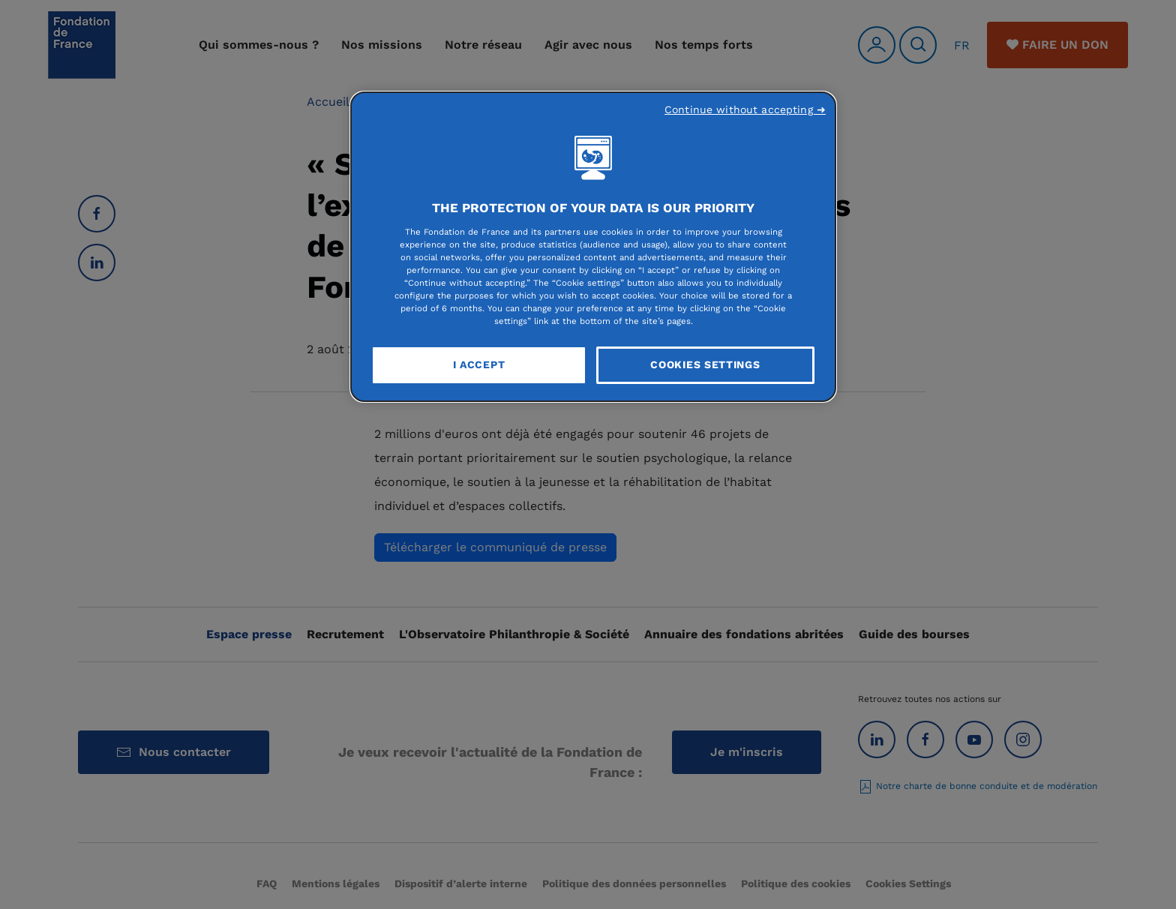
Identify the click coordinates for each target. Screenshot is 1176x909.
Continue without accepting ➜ (745, 110)
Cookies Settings (705, 364)
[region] (593, 247)
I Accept (479, 364)
